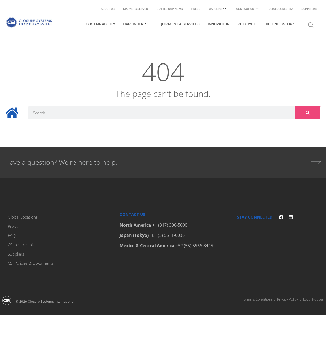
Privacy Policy (287, 298)
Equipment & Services (178, 24)
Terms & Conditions (257, 298)
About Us (108, 9)
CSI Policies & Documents (31, 262)
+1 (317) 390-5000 (169, 225)
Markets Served (135, 9)
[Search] (308, 112)
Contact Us (247, 9)
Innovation (219, 24)
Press (195, 9)
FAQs (12, 235)
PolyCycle (248, 24)
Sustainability (100, 24)
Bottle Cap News (170, 9)
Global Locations (23, 217)
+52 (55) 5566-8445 (194, 246)
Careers (217, 9)
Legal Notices (313, 298)
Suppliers (309, 9)
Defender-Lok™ (280, 24)
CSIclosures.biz (281, 9)
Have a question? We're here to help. (61, 162)
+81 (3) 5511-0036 (167, 235)
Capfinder (135, 24)
